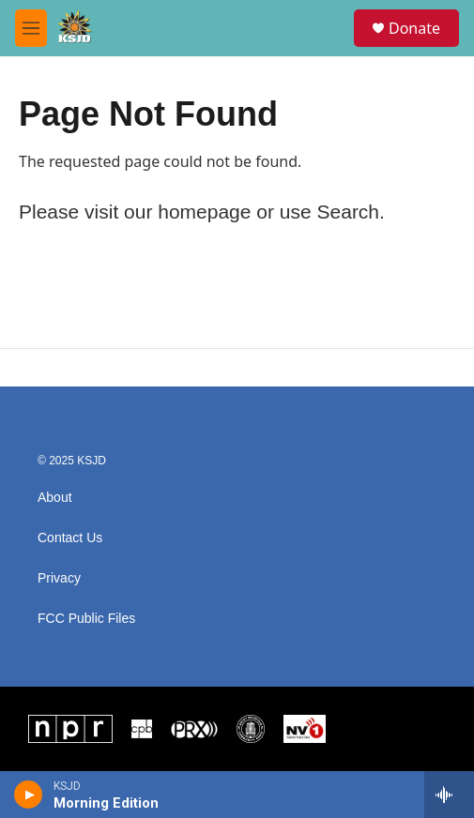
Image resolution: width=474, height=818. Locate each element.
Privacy (59, 578)
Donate (414, 28)
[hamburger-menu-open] (31, 28)
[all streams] (449, 794)
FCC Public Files (86, 619)
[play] (28, 794)
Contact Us (70, 538)
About (55, 498)
